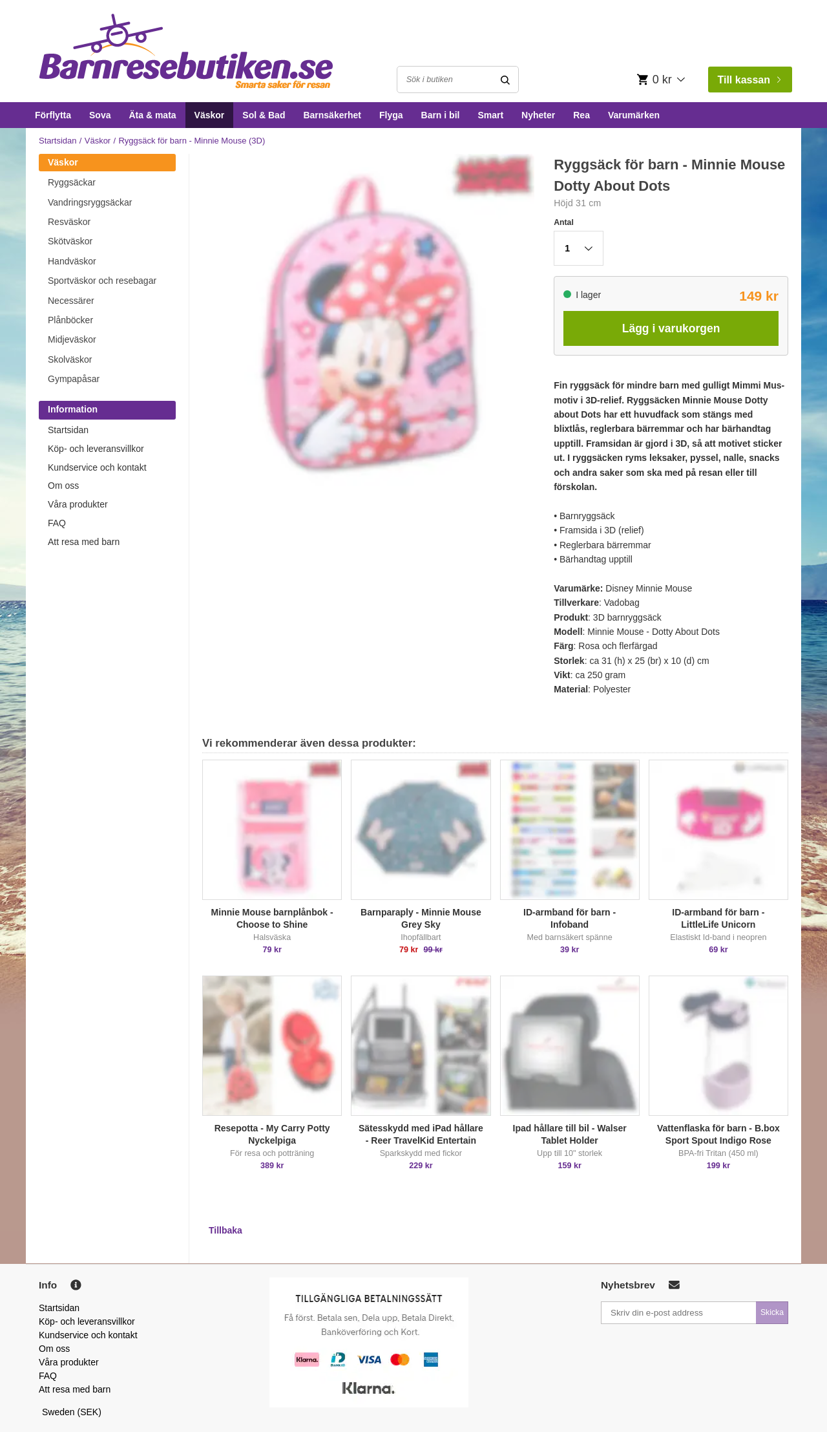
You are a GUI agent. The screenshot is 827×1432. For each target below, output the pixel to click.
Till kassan (748, 79)
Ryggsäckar (72, 182)
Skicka (772, 1312)
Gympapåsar (73, 379)
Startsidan (58, 140)
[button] (578, 248)
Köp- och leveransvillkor (96, 448)
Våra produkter (78, 504)
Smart (490, 115)
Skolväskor (70, 359)
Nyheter (538, 115)
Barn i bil (440, 115)
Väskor (209, 115)
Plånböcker (70, 320)
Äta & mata (152, 115)
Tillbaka (225, 1230)
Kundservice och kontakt (97, 467)
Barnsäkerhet (332, 115)
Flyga (391, 115)
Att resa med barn (84, 542)
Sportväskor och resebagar (102, 280)
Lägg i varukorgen (671, 328)
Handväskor (72, 261)
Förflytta (53, 115)
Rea (581, 115)
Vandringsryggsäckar (90, 202)
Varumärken (634, 115)
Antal (564, 222)
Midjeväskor (72, 339)
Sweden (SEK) (71, 1412)
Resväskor (69, 222)
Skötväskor (70, 241)
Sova (99, 115)
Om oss (63, 485)
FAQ (57, 523)
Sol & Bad (263, 115)
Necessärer (71, 300)
